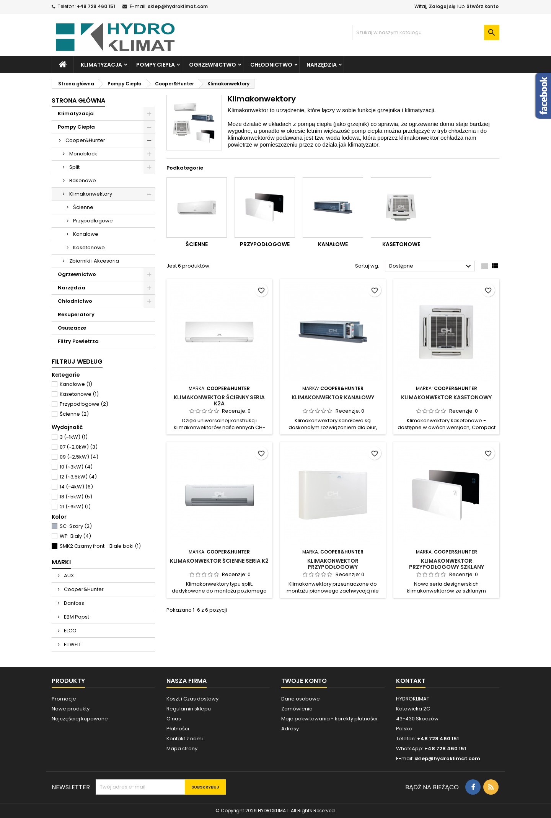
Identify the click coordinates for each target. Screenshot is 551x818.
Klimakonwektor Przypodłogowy (333, 564)
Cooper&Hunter (85, 140)
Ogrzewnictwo (212, 65)
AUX (68, 575)
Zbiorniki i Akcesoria (94, 261)
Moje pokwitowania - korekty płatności (329, 718)
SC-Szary (76, 526)
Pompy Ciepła (155, 65)
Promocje (64, 698)
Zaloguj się (442, 6)
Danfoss (73, 603)
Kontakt (410, 680)
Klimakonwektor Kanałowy (333, 397)
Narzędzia (321, 65)
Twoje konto (304, 680)
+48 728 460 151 (96, 6)
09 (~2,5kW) (79, 456)
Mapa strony (181, 748)
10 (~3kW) (76, 466)
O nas (173, 718)
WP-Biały (75, 536)
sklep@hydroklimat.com (178, 6)
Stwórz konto (482, 6)
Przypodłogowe (93, 220)
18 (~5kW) (76, 496)
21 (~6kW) (75, 506)
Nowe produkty (71, 708)
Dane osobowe (300, 698)
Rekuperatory (76, 314)
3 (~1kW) (74, 437)
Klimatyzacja (101, 65)
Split (74, 167)
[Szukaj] (425, 32)
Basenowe (82, 180)
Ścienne (83, 207)
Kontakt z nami (184, 738)
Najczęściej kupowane (80, 718)
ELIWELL (72, 644)
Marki (61, 562)
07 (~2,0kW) (79, 447)
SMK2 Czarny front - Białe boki (100, 546)
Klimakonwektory (90, 194)
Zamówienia (297, 708)
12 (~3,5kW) (78, 476)
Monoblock (83, 153)
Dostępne (431, 266)
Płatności (177, 728)
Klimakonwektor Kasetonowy (446, 397)
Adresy (290, 728)
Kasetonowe (89, 247)
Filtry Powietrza (78, 341)
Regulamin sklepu (188, 708)
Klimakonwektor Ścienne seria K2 (219, 561)
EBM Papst (76, 616)
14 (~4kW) (76, 486)
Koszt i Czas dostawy (192, 698)
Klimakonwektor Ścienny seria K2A (219, 400)
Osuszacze (72, 327)
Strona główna (78, 100)
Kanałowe (85, 234)
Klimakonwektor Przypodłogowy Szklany (446, 564)
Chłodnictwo (271, 65)
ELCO (70, 630)
